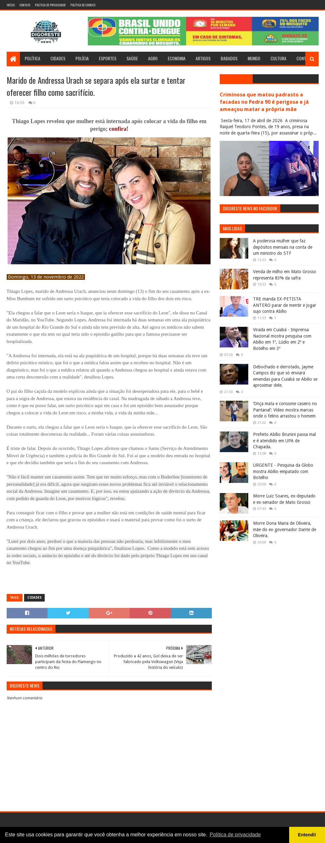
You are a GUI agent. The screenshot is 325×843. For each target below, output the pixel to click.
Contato (24, 5)
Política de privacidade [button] (235, 834)
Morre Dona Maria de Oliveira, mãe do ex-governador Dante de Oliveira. (284, 529)
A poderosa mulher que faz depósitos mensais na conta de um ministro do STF (282, 247)
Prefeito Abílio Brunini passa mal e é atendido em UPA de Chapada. (284, 440)
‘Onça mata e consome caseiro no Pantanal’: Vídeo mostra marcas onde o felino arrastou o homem (285, 409)
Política (32, 58)
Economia (176, 58)
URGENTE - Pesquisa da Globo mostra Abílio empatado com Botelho (283, 471)
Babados (229, 58)
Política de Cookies (82, 5)
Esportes (107, 58)
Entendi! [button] (307, 834)
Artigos (203, 58)
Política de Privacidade (50, 5)
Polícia (82, 58)
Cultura (278, 58)
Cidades (57, 58)
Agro (153, 58)
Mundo (254, 58)
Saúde (132, 58)
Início (11, 5)
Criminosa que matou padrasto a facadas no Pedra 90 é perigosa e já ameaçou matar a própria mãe (264, 102)
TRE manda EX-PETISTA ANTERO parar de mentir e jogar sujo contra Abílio (284, 305)
